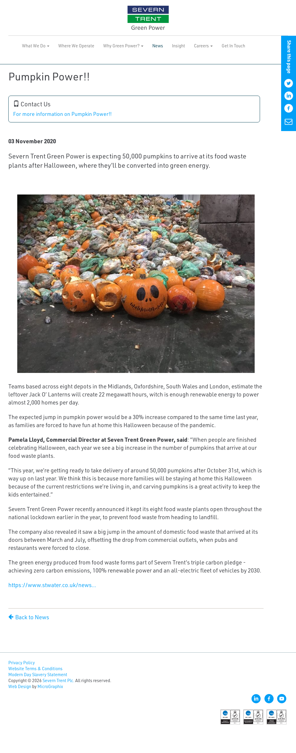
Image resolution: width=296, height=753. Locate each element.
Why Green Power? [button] (123, 46)
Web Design (19, 686)
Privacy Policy (21, 662)
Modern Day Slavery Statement (37, 674)
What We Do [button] (35, 46)
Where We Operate (76, 46)
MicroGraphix (50, 686)
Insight (178, 46)
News (157, 46)
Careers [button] (203, 46)
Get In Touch (233, 46)
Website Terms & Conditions (35, 668)
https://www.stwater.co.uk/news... (52, 585)
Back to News (28, 617)
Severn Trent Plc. (58, 680)
